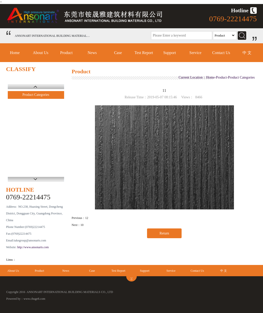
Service (195, 53)
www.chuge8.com (34, 298)
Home (15, 53)
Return (164, 233)
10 (81, 225)
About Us (40, 53)
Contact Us (221, 53)
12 (86, 218)
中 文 (246, 53)
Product (66, 53)
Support (169, 53)
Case (118, 53)
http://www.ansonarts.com (33, 247)
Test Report (144, 53)
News (92, 53)
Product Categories (36, 95)
